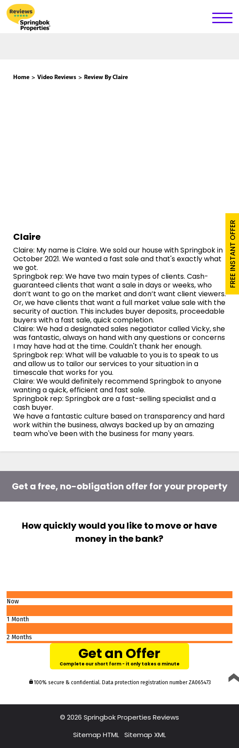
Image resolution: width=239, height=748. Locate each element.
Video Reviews (56, 77)
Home (21, 77)
